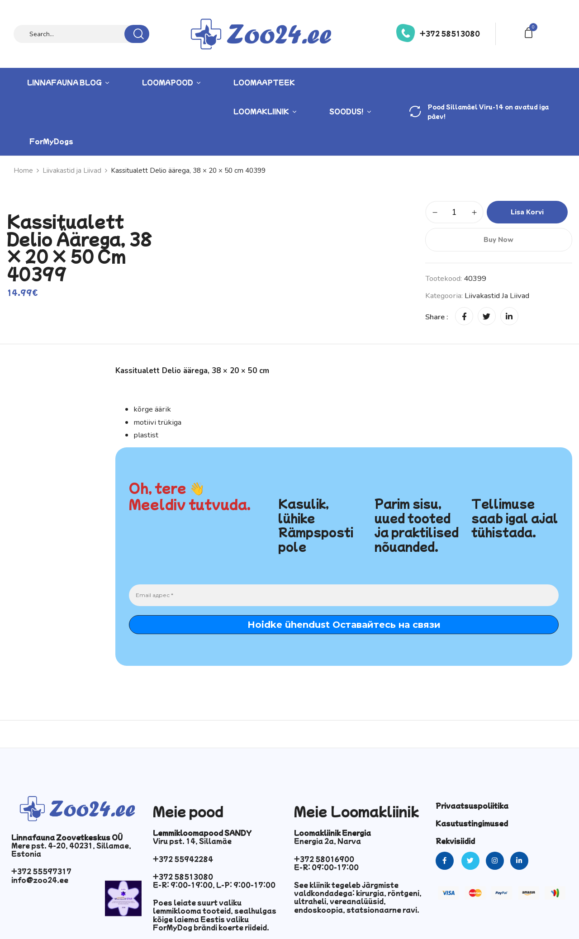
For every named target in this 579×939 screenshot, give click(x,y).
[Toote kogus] (454, 212)
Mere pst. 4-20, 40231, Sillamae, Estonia (71, 849)
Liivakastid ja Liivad (72, 170)
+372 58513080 (450, 33)
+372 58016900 (324, 858)
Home (23, 170)
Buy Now (498, 239)
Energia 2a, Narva (327, 840)
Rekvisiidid (455, 840)
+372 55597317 (41, 871)
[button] (530, 32)
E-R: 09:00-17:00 (326, 867)
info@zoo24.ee (39, 879)
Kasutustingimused (472, 823)
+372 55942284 (183, 858)
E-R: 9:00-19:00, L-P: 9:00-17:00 (214, 884)
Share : (436, 317)
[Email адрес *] (344, 595)
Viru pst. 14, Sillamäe (192, 840)
